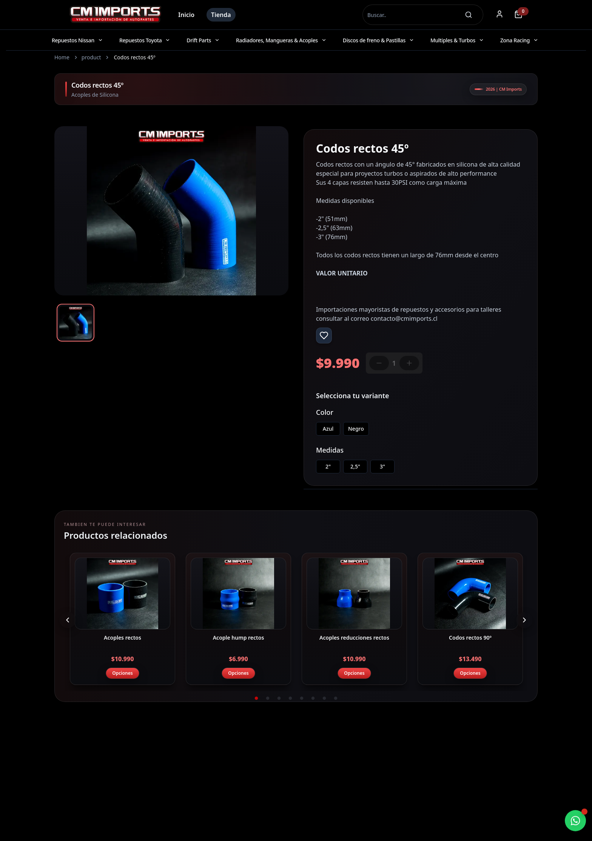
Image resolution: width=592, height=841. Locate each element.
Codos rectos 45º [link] (134, 57)
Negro (356, 428)
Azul (328, 428)
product (91, 57)
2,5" (355, 466)
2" (328, 466)
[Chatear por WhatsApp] (575, 821)
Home (61, 57)
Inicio (186, 15)
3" (382, 466)
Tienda (221, 15)
